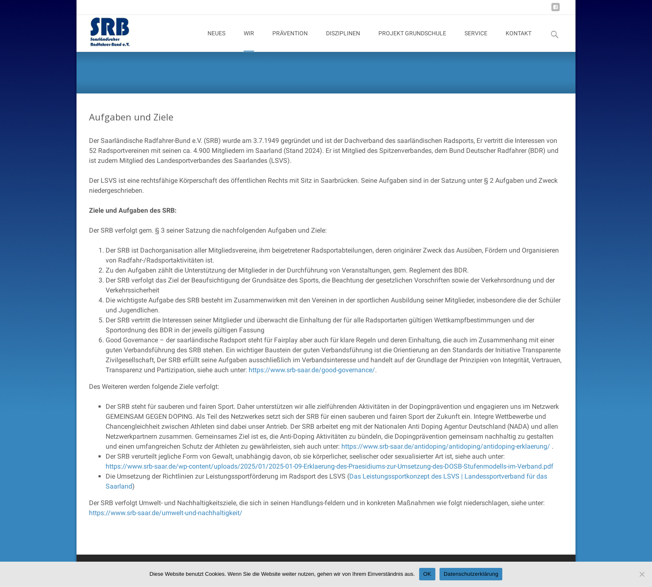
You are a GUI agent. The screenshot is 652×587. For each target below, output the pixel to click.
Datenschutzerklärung (471, 574)
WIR (249, 41)
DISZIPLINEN (343, 41)
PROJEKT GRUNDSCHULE (412, 41)
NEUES (216, 41)
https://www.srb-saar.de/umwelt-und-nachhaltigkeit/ (165, 513)
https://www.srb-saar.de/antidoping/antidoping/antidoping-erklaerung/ (445, 446)
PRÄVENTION (290, 41)
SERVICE (475, 41)
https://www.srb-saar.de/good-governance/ (312, 370)
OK (427, 574)
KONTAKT (518, 41)
